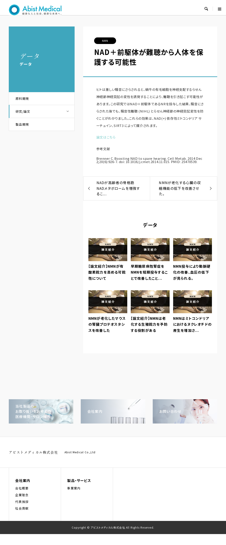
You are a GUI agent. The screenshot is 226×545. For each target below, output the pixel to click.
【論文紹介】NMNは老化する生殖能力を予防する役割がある (149, 324)
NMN (105, 40)
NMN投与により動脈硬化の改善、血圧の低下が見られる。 (191, 272)
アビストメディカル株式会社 (33, 452)
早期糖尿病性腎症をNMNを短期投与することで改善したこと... (149, 272)
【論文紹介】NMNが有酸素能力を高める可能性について (107, 272)
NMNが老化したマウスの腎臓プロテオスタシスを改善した (107, 324)
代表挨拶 (22, 501)
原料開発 (22, 98)
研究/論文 (45, 111)
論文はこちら (106, 137)
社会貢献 (22, 508)
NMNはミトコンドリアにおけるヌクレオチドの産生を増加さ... (192, 324)
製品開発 (22, 124)
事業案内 (74, 488)
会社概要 (22, 488)
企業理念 (22, 495)
